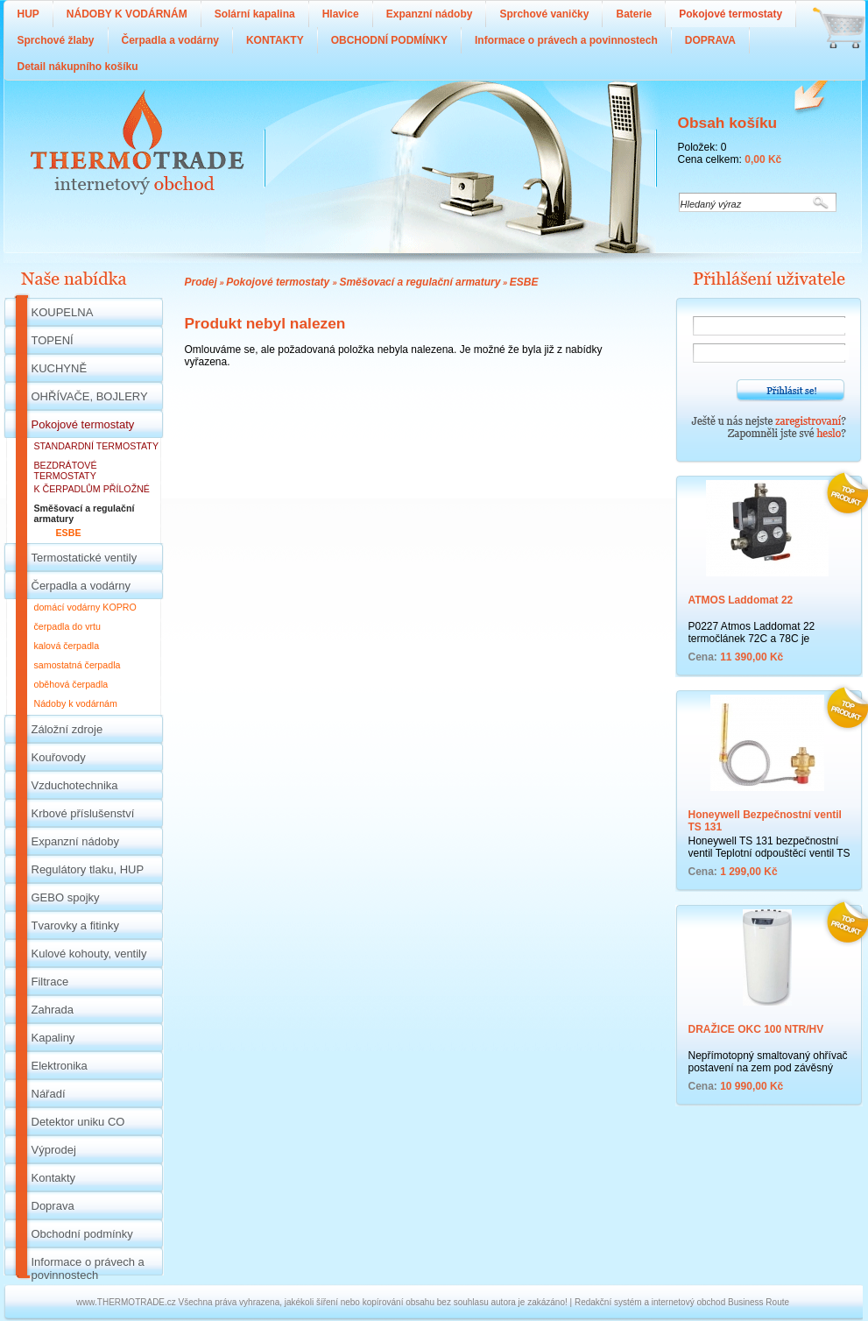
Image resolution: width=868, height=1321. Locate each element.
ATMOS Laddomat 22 (741, 600)
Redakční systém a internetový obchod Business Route (682, 1302)
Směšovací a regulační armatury (419, 282)
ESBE (524, 282)
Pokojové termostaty (279, 282)
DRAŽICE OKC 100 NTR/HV (756, 1029)
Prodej (201, 282)
